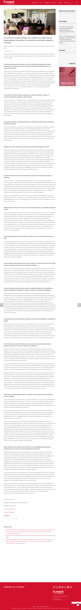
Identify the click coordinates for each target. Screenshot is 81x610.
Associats (19, 608)
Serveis (34, 608)
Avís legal (39, 608)
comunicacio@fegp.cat (9, 509)
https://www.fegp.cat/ (9, 512)
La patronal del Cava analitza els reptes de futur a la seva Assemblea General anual (27, 535)
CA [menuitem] (71, 2)
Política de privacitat (46, 608)
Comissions (24, 608)
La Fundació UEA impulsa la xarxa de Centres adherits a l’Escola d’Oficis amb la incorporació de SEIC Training (66, 29)
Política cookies (54, 608)
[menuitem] (72, 3)
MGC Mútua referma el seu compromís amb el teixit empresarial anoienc (24, 539)
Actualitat (30, 608)
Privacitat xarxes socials (64, 608)
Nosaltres (14, 608)
